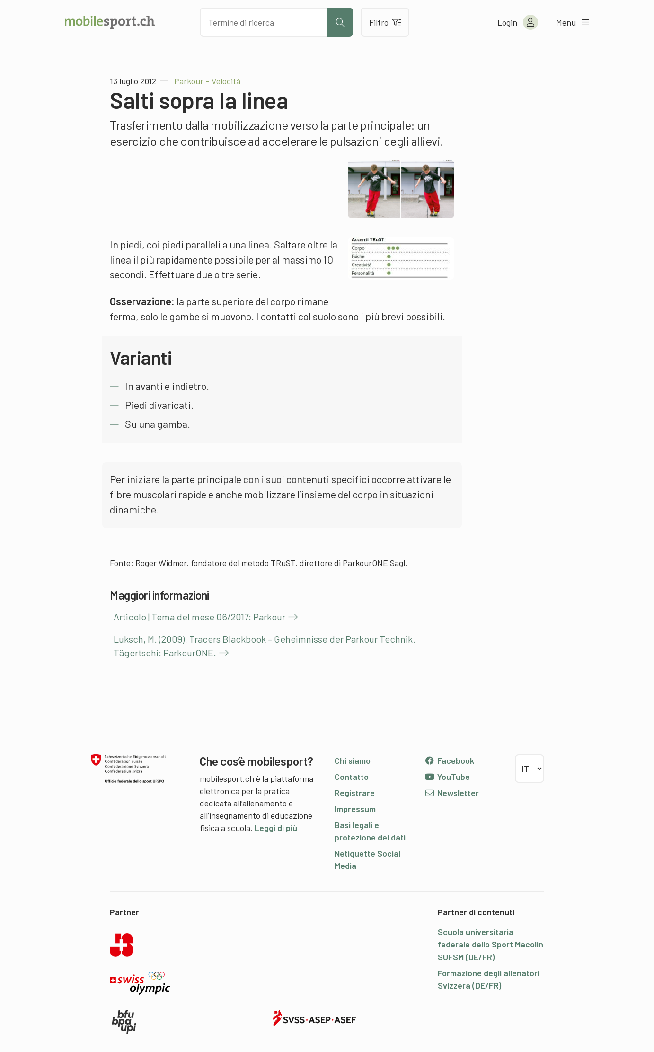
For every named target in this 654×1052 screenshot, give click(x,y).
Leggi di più (276, 827)
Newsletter (451, 792)
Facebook (449, 760)
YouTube (447, 776)
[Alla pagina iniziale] (110, 22)
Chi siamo (353, 760)
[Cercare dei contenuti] (263, 22)
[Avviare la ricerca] (340, 22)
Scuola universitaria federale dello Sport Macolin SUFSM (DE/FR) (490, 944)
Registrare (355, 792)
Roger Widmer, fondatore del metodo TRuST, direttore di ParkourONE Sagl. (271, 562)
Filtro (385, 22)
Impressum (355, 809)
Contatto (352, 776)
